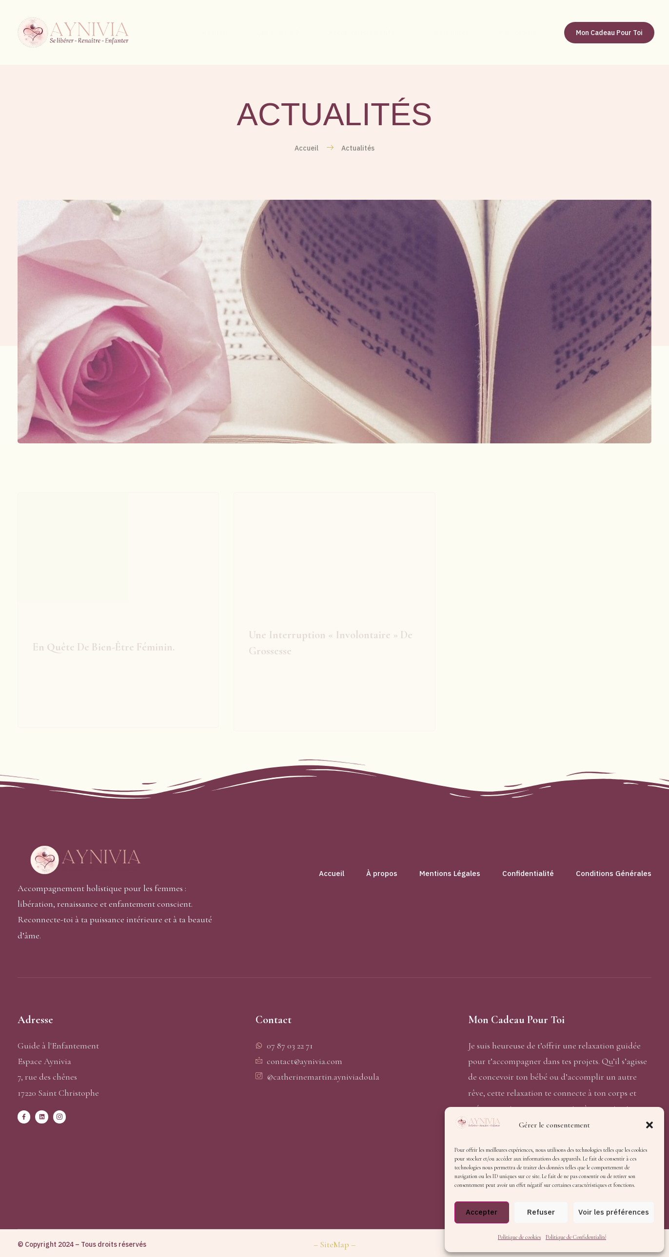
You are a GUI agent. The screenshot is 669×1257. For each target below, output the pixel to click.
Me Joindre (518, 32)
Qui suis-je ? (277, 32)
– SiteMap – (334, 1244)
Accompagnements (366, 32)
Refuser (541, 1212)
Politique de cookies (519, 1237)
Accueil (214, 32)
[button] (649, 1125)
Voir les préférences (613, 1212)
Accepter (481, 1212)
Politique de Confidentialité (576, 1237)
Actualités (452, 32)
